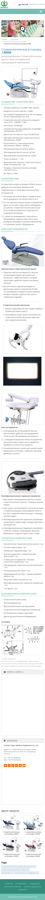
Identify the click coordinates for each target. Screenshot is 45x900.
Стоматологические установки (15, 41)
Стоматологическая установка (13, 866)
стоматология (30, 866)
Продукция (14, 39)
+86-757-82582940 (13, 758)
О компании (21, 883)
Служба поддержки (32, 886)
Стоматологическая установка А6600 (33, 855)
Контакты (12, 741)
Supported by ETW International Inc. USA (22, 897)
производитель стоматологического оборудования (20, 873)
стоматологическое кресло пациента (15, 870)
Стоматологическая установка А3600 (33, 833)
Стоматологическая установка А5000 (11, 855)
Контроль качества (12, 886)
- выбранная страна (33, 4)
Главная (4, 39)
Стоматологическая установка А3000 (11, 833)
